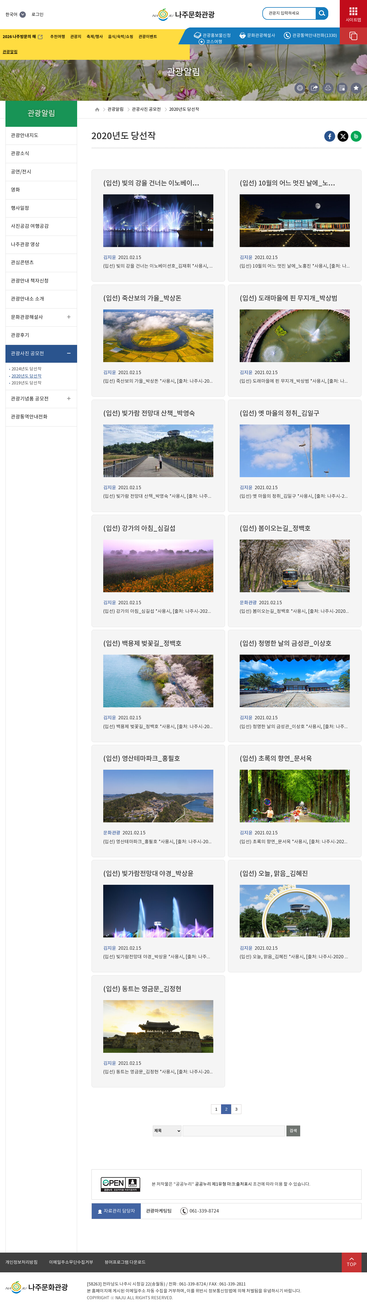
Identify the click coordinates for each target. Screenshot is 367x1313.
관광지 (75, 36)
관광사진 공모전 (146, 109)
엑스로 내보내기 (342, 136)
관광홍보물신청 (212, 36)
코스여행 (210, 42)
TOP (351, 1262)
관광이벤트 (147, 36)
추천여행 (57, 36)
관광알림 (10, 52)
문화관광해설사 (257, 36)
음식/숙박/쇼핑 (120, 36)
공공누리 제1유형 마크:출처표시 (223, 1184)
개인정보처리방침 (21, 1262)
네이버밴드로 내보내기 (356, 136)
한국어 (15, 15)
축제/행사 (95, 36)
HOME (97, 109)
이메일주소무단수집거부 (71, 1262)
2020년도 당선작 (184, 109)
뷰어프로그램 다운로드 (125, 1262)
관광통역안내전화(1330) (310, 36)
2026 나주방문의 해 (22, 38)
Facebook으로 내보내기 (329, 136)
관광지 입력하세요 (284, 13)
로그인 (38, 14)
